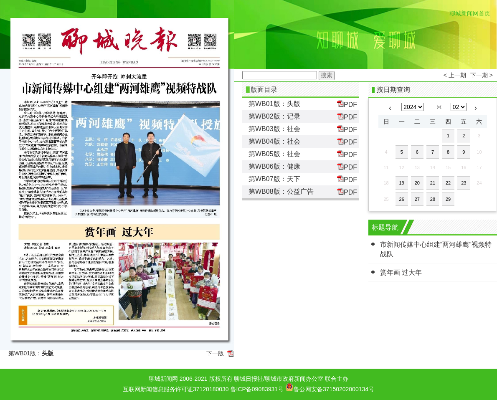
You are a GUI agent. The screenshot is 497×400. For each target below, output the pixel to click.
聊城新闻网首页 (469, 13)
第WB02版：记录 (274, 116)
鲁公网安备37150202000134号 (329, 387)
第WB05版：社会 (274, 153)
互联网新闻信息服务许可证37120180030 (176, 389)
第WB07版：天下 (274, 178)
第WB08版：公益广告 (281, 191)
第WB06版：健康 (274, 166)
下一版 (215, 353)
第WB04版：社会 (274, 141)
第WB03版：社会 (274, 128)
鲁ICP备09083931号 (257, 389)
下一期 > (481, 75)
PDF (347, 104)
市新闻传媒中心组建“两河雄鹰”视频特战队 (436, 249)
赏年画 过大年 (401, 272)
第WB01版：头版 (274, 103)
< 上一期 (455, 75)
